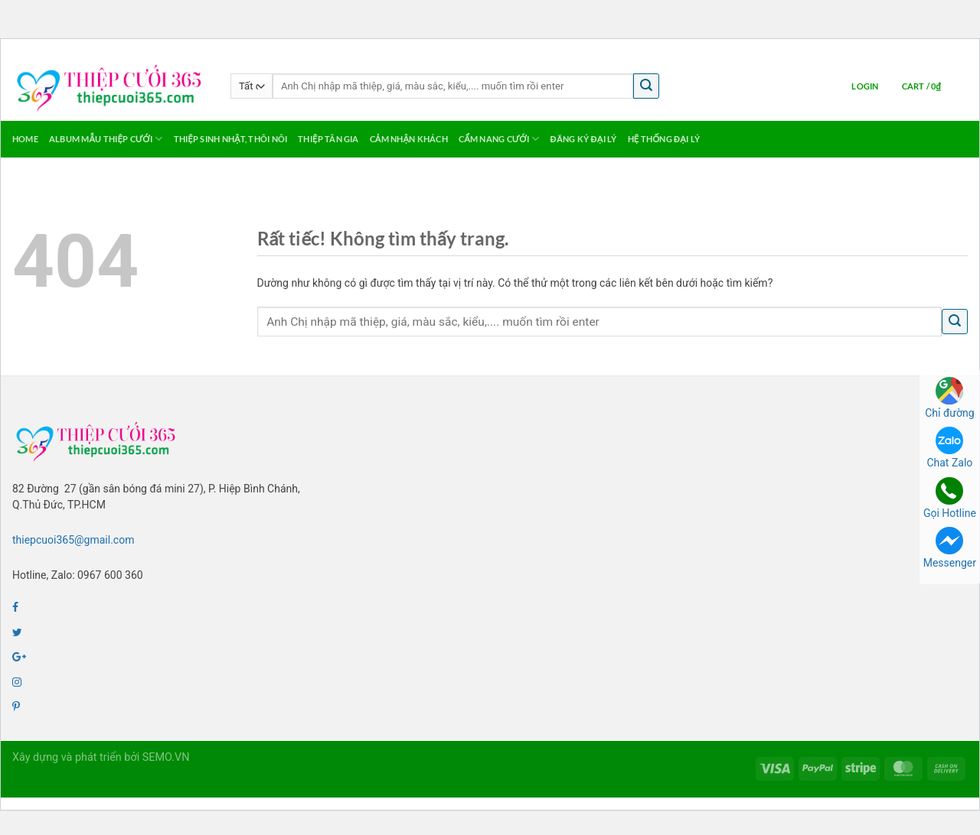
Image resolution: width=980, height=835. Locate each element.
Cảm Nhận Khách (409, 139)
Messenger (949, 548)
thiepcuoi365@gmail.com (73, 540)
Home (25, 139)
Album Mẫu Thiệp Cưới (106, 139)
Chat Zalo (949, 448)
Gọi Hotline (949, 498)
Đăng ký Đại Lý (583, 139)
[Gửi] (646, 86)
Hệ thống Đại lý (664, 139)
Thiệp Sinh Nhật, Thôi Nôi (231, 139)
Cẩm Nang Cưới (499, 139)
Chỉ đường (949, 398)
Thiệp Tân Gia (328, 139)
